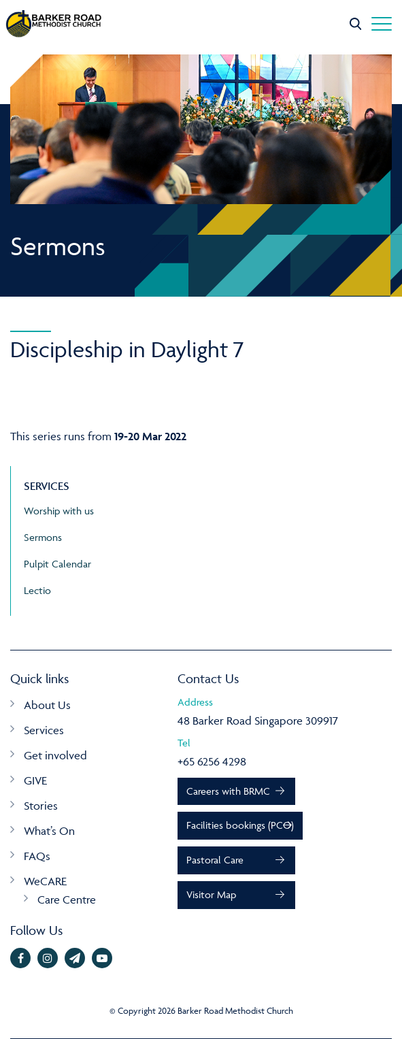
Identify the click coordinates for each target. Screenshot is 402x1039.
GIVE (35, 780)
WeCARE (45, 881)
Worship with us (59, 510)
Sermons (43, 537)
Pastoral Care (215, 859)
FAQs (37, 856)
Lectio (37, 590)
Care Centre (66, 899)
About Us (47, 705)
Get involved (55, 755)
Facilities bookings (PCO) (240, 825)
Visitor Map (211, 894)
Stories (41, 805)
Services (44, 730)
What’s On (49, 831)
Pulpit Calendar (57, 563)
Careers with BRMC (228, 791)
